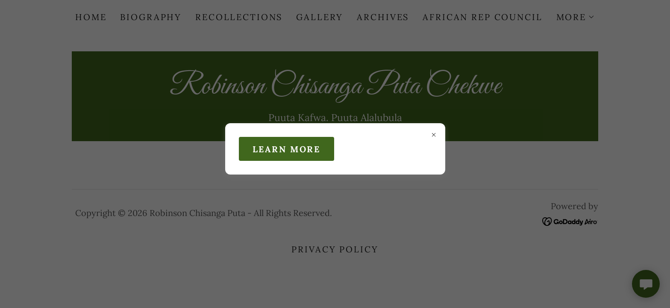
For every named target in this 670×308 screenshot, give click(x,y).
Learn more (287, 149)
